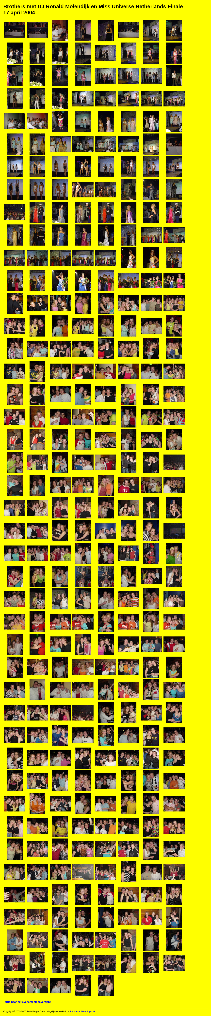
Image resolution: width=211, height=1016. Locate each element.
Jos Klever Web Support (82, 1011)
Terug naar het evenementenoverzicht (27, 1002)
